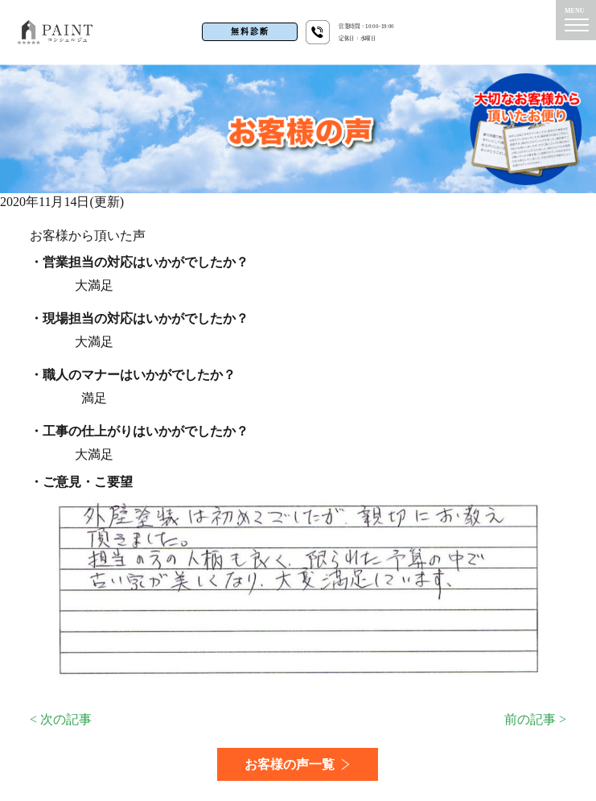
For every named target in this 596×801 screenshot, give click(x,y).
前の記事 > (535, 719)
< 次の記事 (61, 719)
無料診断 (250, 31)
